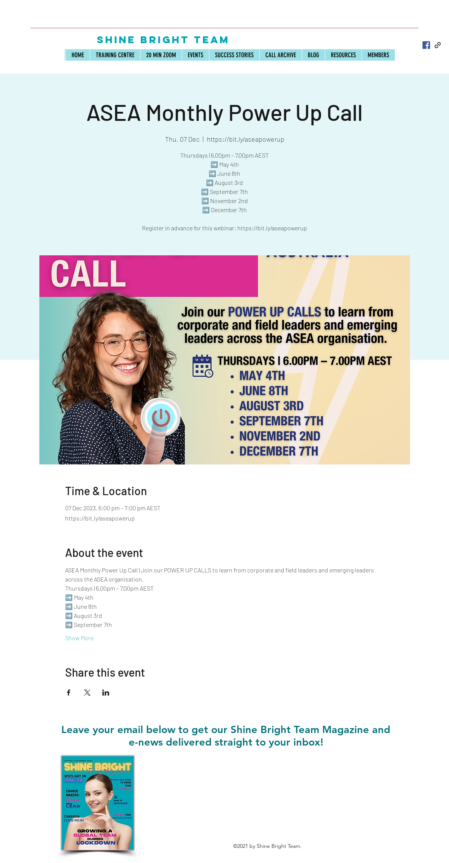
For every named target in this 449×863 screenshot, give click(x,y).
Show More (79, 637)
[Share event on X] (87, 692)
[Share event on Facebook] (68, 692)
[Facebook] (426, 45)
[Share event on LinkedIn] (105, 692)
